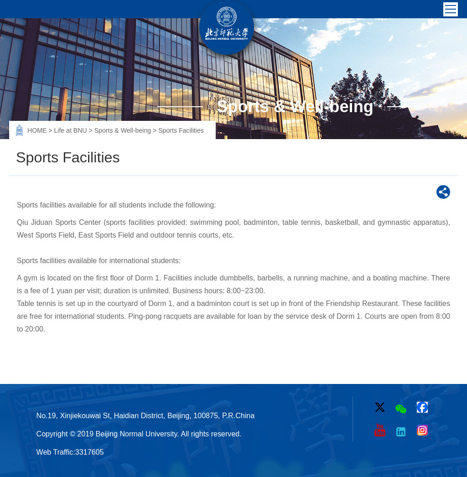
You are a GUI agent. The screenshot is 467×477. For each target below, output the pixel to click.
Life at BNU (71, 130)
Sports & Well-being (123, 130)
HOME (37, 130)
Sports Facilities (181, 130)
